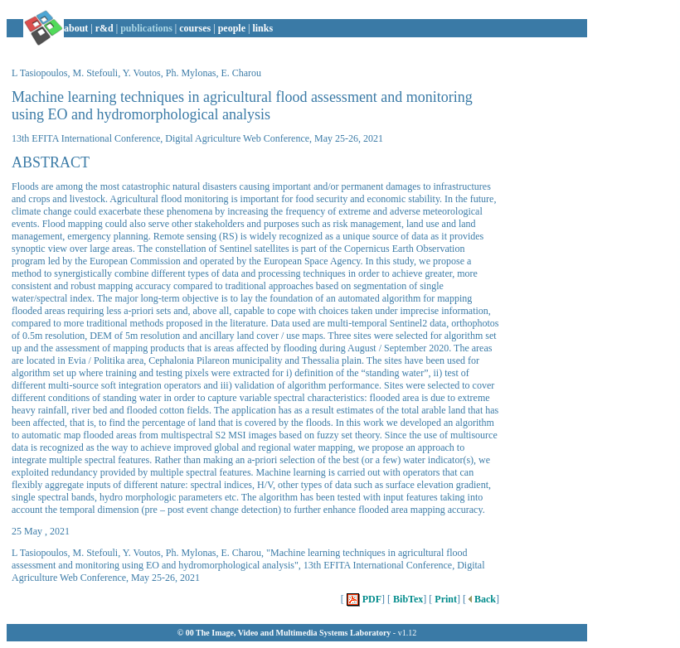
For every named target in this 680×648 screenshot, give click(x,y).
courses (195, 28)
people (231, 28)
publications (146, 28)
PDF (362, 599)
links (262, 28)
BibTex (407, 599)
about (76, 28)
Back (481, 599)
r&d (104, 28)
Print (444, 599)
